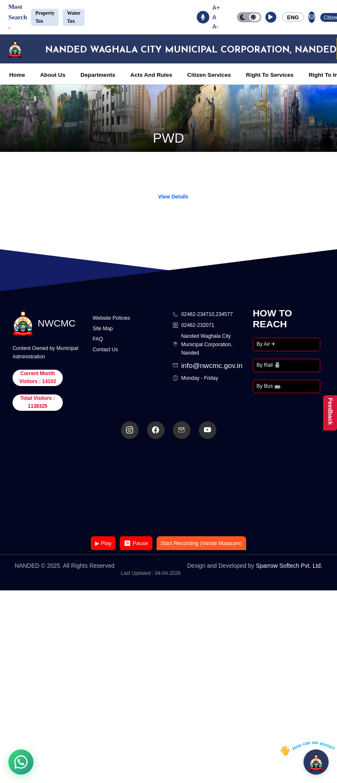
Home (17, 75)
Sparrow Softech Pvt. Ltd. (289, 565)
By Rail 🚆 (268, 365)
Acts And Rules (151, 75)
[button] (270, 17)
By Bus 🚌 (268, 386)
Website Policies (111, 318)
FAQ (98, 339)
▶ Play (103, 543)
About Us (52, 75)
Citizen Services (209, 75)
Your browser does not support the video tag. (168, 488)
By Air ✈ (266, 344)
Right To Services (270, 75)
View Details (173, 196)
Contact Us (105, 349)
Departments (97, 75)
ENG (293, 17)
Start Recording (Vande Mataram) (201, 543)
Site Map (103, 328)
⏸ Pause (136, 543)
